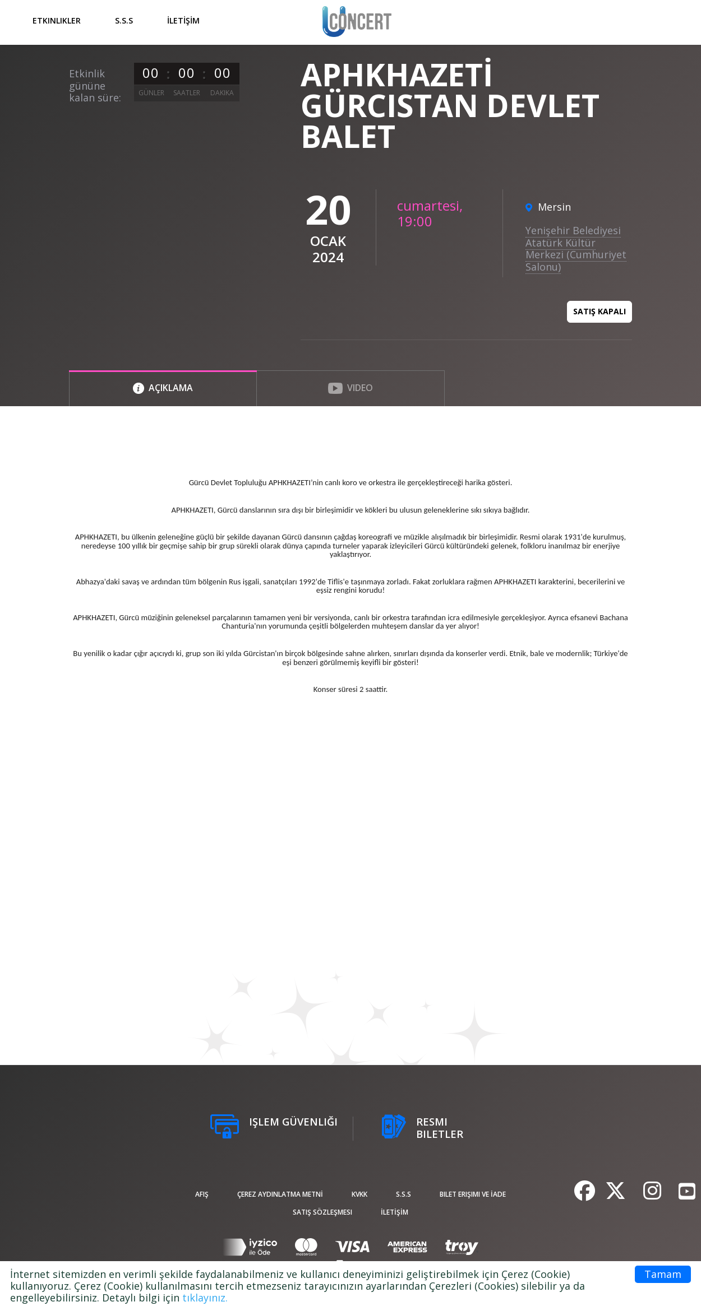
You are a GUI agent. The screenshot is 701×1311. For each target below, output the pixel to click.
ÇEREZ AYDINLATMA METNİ (280, 1194)
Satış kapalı (599, 311)
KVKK (359, 1194)
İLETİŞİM (183, 20)
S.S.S (124, 20)
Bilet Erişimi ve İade (473, 1194)
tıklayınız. (205, 1297)
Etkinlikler (57, 20)
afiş (202, 1194)
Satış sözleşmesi (322, 1212)
